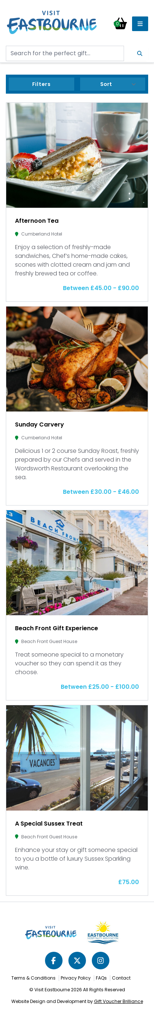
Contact (121, 978)
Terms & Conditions (33, 978)
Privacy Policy (76, 978)
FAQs (101, 978)
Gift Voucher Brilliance (118, 1001)
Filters (41, 84)
